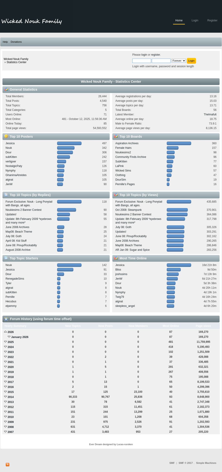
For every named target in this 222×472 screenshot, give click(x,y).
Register (212, 20)
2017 (11, 382)
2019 (11, 372)
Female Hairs (123, 147)
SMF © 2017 (186, 463)
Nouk (8, 147)
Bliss (118, 269)
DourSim (120, 179)
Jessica (9, 143)
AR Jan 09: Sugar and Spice (132, 249)
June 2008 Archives (17, 227)
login (144, 54)
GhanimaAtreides (16, 175)
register (155, 54)
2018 (11, 377)
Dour (8, 152)
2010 (11, 417)
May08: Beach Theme (18, 231)
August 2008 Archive (17, 249)
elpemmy (11, 306)
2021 (11, 362)
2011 (11, 412)
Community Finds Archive (130, 157)
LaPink (119, 166)
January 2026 (19, 337)
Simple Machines (206, 463)
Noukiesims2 (123, 152)
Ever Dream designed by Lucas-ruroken (111, 444)
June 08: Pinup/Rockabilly (21, 245)
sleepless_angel (125, 306)
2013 (11, 402)
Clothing (120, 175)
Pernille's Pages (125, 184)
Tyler (8, 283)
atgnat (9, 179)
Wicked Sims (123, 170)
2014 (11, 397)
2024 (11, 347)
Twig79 (119, 296)
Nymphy (10, 170)
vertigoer (10, 161)
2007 (11, 432)
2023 (11, 352)
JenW (8, 184)
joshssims (121, 274)
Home (179, 20)
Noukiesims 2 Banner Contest (23, 209)
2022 (11, 357)
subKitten (11, 157)
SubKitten (121, 161)
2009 (11, 422)
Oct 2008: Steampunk (128, 209)
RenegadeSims (14, 278)
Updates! (10, 214)
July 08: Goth (13, 236)
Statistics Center (16, 62)
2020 (11, 367)
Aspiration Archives (126, 143)
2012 (11, 407)
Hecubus (10, 301)
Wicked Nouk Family (16, 59)
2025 (11, 342)
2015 (11, 392)
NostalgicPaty (13, 166)
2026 (11, 332)
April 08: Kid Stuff (16, 240)
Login (195, 20)
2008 (11, 427)
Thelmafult (210, 114)
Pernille (9, 296)
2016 (11, 387)
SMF (172, 463)
